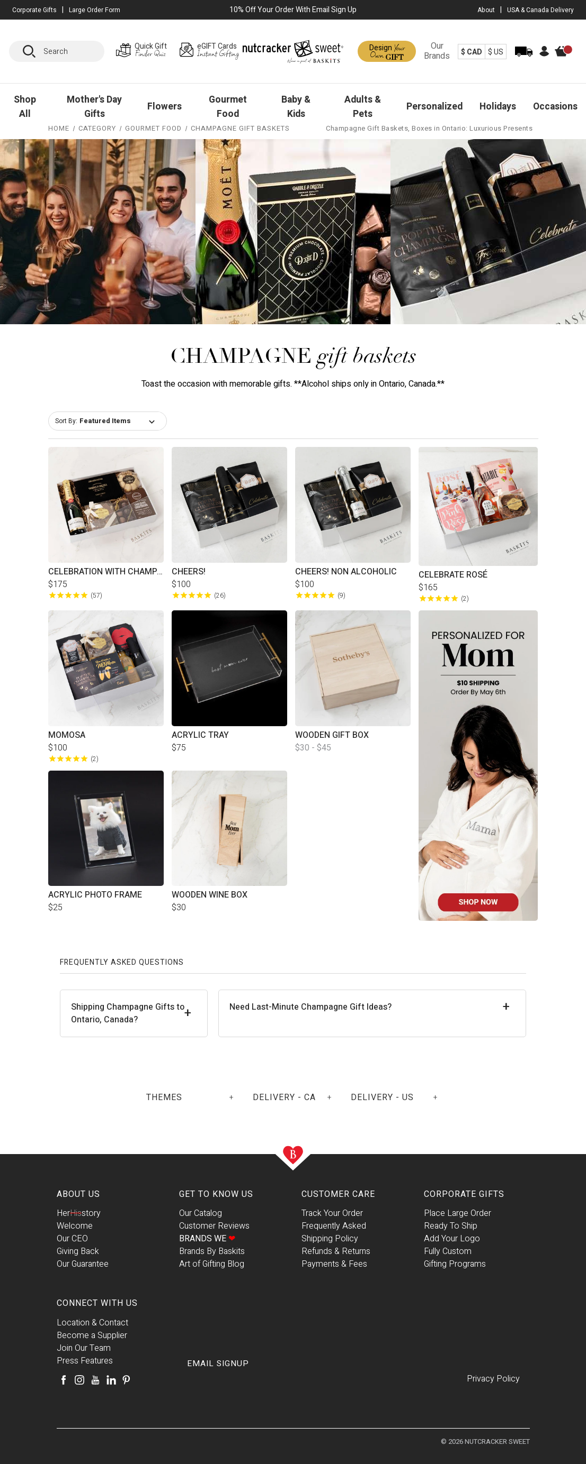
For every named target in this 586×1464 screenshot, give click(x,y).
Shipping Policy (329, 1238)
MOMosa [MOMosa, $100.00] (66, 735)
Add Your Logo (452, 1238)
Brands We (207, 1238)
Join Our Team (84, 1348)
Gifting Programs (455, 1264)
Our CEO (72, 1238)
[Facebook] (64, 1380)
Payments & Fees (334, 1264)
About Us (78, 1194)
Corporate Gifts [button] (34, 10)
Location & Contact (92, 1322)
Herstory (79, 1213)
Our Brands (437, 51)
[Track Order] (523, 58)
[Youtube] (95, 1380)
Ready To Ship (450, 1226)
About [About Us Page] (486, 10)
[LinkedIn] (111, 1380)
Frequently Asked (333, 1226)
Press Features (85, 1361)
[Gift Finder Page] (144, 51)
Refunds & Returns (335, 1251)
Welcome (75, 1226)
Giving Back (78, 1251)
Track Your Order (332, 1213)
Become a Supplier (92, 1335)
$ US (495, 52)
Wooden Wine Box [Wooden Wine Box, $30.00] (209, 895)
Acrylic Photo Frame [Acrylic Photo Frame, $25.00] (95, 895)
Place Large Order (457, 1213)
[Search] (33, 51)
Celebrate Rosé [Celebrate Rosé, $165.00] (453, 575)
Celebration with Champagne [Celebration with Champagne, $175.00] (106, 571)
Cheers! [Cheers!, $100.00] (189, 571)
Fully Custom (448, 1251)
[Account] (544, 54)
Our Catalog (200, 1213)
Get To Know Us (216, 1194)
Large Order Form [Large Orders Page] (94, 10)
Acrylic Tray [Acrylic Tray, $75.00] (200, 735)
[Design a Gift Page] (387, 51)
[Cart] (566, 59)
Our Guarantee (83, 1264)
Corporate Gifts (464, 1194)
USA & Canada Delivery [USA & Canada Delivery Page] (540, 10)
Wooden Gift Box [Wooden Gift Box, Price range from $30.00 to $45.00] (332, 735)
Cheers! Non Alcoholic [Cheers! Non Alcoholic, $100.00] (346, 571)
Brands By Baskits (212, 1251)
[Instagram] (79, 1380)
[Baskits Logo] (293, 53)
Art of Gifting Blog (211, 1264)
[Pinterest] (126, 1380)
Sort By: (66, 421)
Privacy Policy (493, 1378)
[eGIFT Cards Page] (209, 51)
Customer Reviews (214, 1226)
